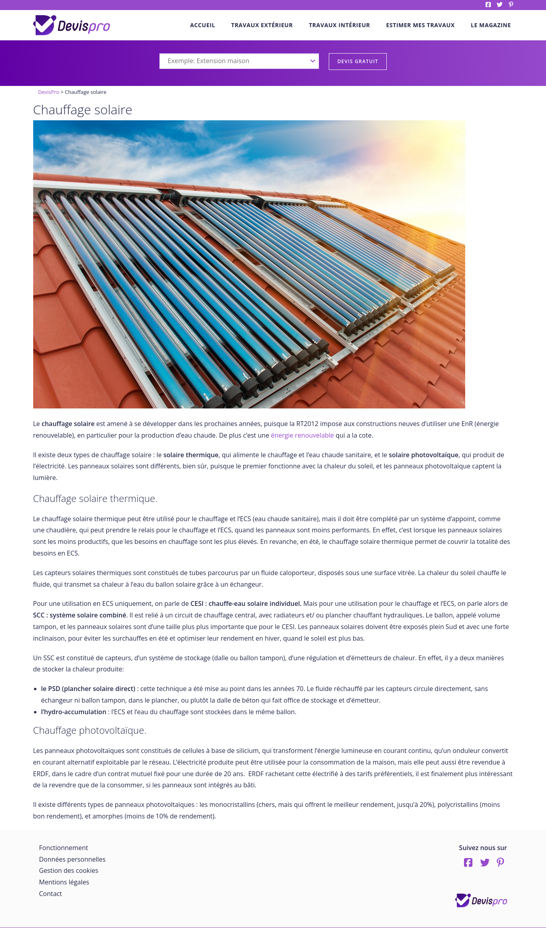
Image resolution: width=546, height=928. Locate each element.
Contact (50, 893)
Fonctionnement (63, 847)
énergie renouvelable (302, 435)
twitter (500, 5)
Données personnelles (72, 859)
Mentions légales (64, 882)
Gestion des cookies (68, 870)
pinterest (511, 5)
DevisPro (48, 92)
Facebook (488, 5)
